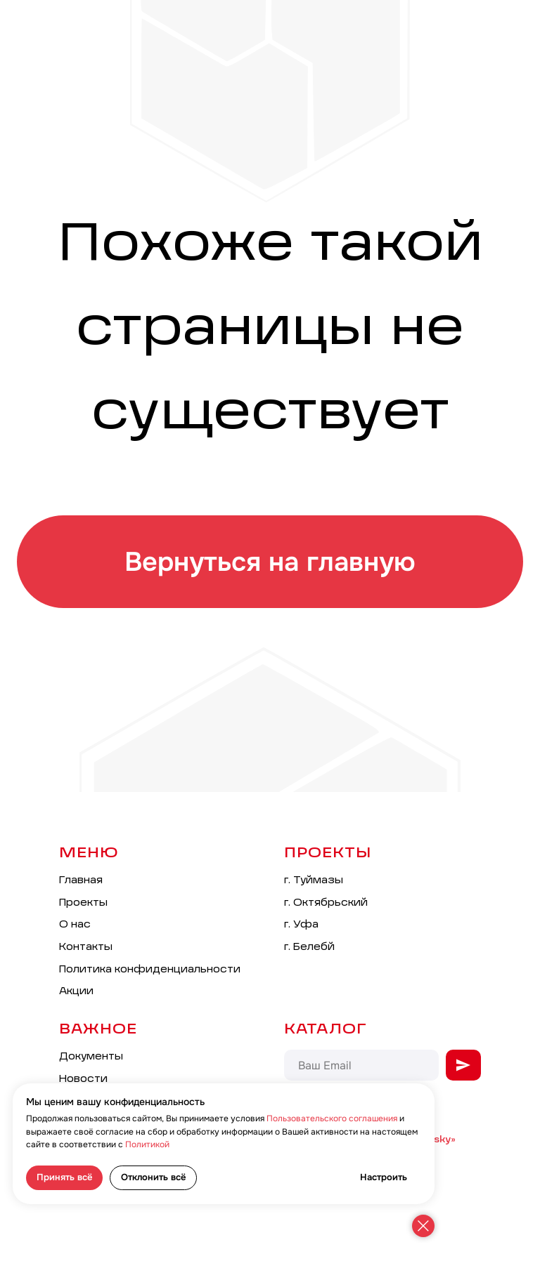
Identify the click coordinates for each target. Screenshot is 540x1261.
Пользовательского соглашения (331, 1118)
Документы (91, 1057)
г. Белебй (309, 947)
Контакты (85, 947)
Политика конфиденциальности (149, 970)
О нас (75, 925)
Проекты (83, 903)
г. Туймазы (313, 880)
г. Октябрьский (326, 903)
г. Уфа (301, 925)
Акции (76, 991)
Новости (83, 1079)
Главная (81, 880)
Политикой (147, 1144)
